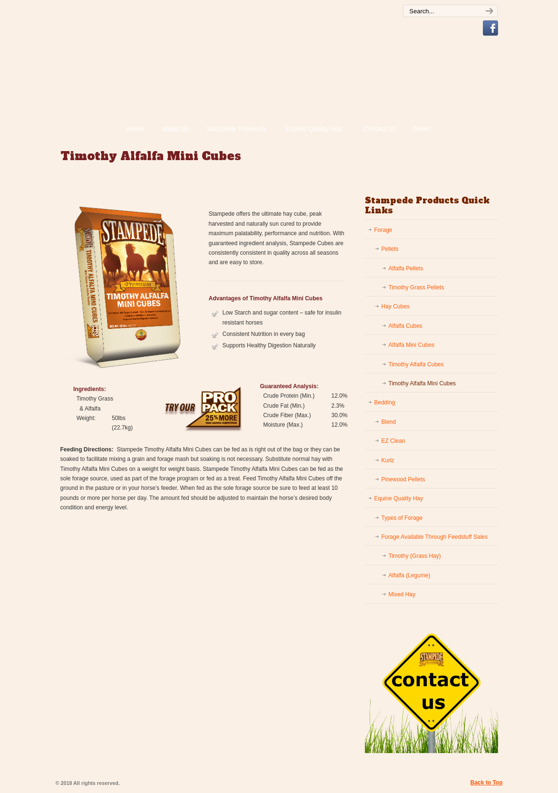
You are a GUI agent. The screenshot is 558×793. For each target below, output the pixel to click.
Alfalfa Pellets (406, 268)
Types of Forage (402, 518)
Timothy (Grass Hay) (415, 556)
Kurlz (388, 460)
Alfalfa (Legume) (410, 575)
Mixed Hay (402, 594)
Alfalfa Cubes (405, 326)
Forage (383, 230)
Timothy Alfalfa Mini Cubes (422, 383)
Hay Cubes (396, 306)
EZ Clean (393, 441)
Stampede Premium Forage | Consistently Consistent (226, 74)
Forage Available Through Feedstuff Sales (435, 537)
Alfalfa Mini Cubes (412, 345)
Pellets (390, 249)
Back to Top (486, 782)
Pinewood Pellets (403, 479)
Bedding (384, 402)
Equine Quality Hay (398, 498)
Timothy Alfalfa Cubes (416, 364)
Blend (389, 422)
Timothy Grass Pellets (416, 287)
